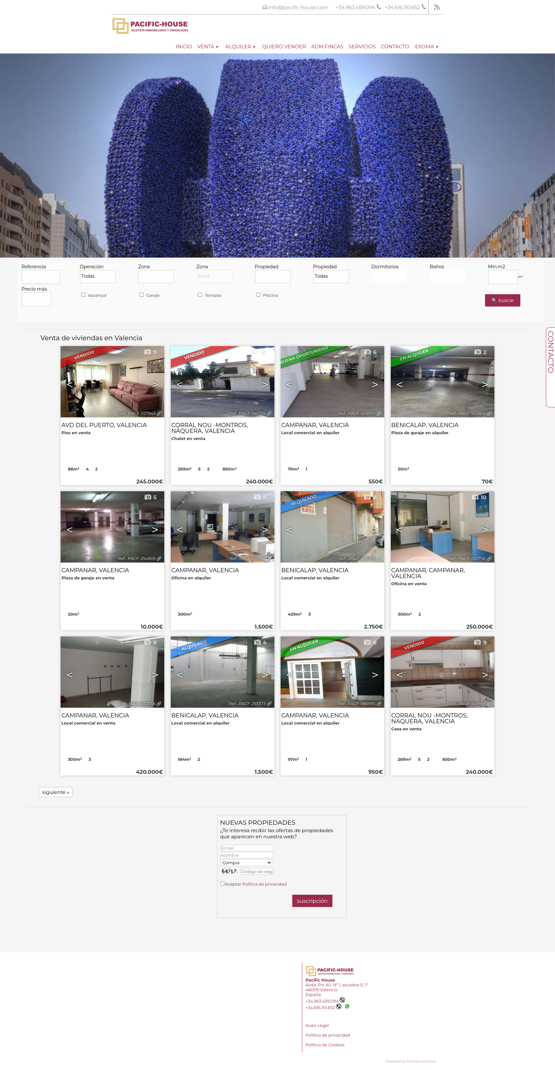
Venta (207, 46)
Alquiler (240, 46)
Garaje (148, 295)
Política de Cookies (325, 1044)
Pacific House (320, 980)
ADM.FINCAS (327, 46)
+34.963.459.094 (325, 1001)
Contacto (395, 46)
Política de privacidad (264, 884)
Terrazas (209, 295)
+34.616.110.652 (323, 1007)
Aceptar (256, 884)
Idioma (426, 46)
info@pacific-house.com (298, 7)
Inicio (184, 46)
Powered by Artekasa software (411, 1061)
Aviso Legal (317, 1025)
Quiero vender (284, 46)
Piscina (266, 295)
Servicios (362, 46)
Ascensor (93, 295)
